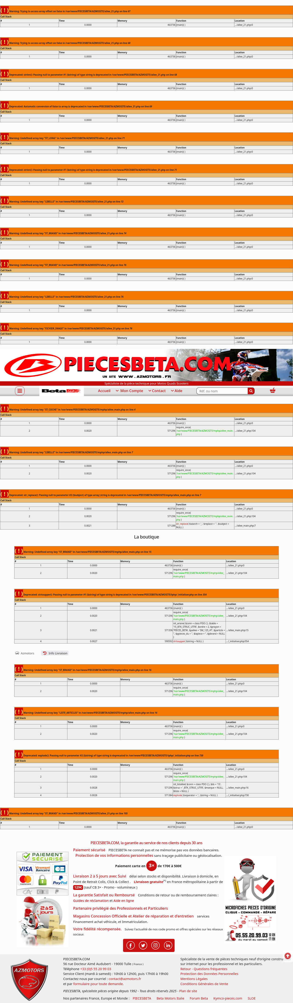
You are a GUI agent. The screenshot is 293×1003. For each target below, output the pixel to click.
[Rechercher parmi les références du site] (222, 391)
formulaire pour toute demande (98, 984)
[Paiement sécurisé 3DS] (43, 873)
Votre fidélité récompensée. (97, 929)
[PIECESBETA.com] (61, 391)
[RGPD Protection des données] (250, 880)
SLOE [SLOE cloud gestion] (252, 998)
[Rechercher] (251, 391)
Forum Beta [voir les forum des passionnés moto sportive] (199, 998)
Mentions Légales (194, 979)
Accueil (104, 390)
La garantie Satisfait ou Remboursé (104, 895)
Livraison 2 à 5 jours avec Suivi (99, 876)
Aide (176, 391)
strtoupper (179, 641)
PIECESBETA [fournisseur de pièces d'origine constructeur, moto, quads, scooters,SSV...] (142, 998)
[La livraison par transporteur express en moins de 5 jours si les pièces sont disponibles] (43, 921)
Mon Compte (129, 391)
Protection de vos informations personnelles (114, 855)
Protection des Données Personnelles (209, 974)
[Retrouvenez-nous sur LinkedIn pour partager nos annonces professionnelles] (168, 945)
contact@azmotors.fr (125, 979)
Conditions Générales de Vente (204, 984)
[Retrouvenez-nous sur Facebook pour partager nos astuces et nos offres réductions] (130, 945)
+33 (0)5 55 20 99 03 (95, 969)
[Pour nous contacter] (250, 923)
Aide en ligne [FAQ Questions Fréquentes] (123, 900)
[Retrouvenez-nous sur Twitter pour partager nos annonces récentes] (143, 945)
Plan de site (188, 991)
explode (177, 795)
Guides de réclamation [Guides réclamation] (91, 900)
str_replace (182, 523)
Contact (157, 391)
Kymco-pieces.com (227, 998)
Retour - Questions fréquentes (203, 969)
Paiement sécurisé (89, 849)
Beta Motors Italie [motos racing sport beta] (170, 998)
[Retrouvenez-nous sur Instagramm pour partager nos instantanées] (155, 945)
